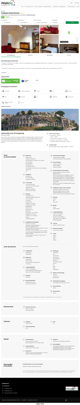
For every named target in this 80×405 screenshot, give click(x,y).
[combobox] (58, 22)
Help (71, 2)
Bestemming (50, 55)
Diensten (30, 55)
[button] (69, 32)
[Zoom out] (77, 40)
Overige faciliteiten (6, 106)
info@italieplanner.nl (8, 390)
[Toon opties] (63, 22)
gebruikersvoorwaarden (32, 400)
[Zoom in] (77, 38)
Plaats (69, 55)
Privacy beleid (24, 400)
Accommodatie (11, 55)
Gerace (3, 11)
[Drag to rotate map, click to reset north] (77, 42)
